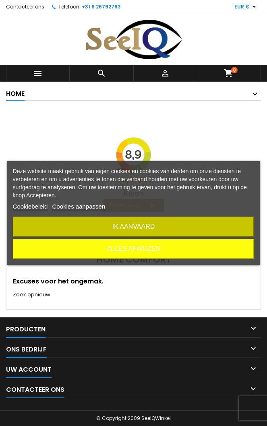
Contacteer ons (25, 6)
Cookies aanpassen (78, 206)
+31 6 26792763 (101, 6)
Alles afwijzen (133, 248)
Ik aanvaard (133, 226)
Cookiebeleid (30, 206)
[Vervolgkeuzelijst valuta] (246, 7)
